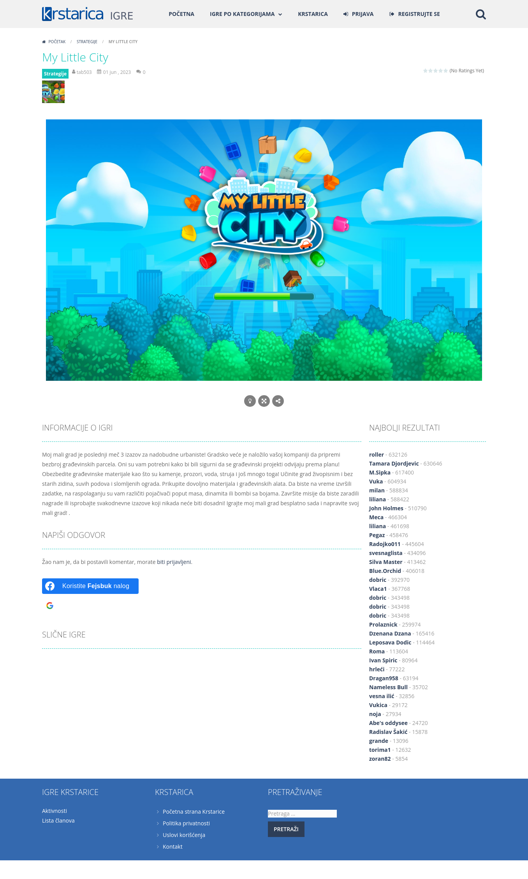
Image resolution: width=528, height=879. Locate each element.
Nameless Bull (388, 687)
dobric (377, 579)
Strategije (87, 41)
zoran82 (380, 758)
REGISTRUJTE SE (419, 14)
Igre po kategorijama (242, 14)
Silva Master (386, 562)
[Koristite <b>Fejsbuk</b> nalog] (90, 586)
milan (377, 490)
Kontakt (173, 846)
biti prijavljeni (174, 562)
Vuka (376, 481)
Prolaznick (383, 624)
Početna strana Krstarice (194, 811)
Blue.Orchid (385, 570)
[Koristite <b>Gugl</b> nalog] (90, 605)
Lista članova (58, 820)
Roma (377, 651)
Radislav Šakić (388, 731)
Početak (57, 41)
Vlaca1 (378, 588)
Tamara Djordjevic (394, 463)
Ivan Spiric (383, 660)
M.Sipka (380, 472)
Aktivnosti (54, 810)
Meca (376, 517)
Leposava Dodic (390, 642)
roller (376, 454)
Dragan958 (383, 678)
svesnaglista (386, 553)
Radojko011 (385, 544)
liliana (377, 499)
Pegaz (377, 535)
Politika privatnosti (186, 823)
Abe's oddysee (388, 723)
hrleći (377, 669)
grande (378, 740)
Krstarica (312, 14)
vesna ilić (381, 696)
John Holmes (386, 508)
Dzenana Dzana (390, 633)
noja (375, 714)
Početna (181, 14)
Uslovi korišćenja (184, 835)
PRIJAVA (363, 14)
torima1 (380, 749)
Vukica (378, 705)
